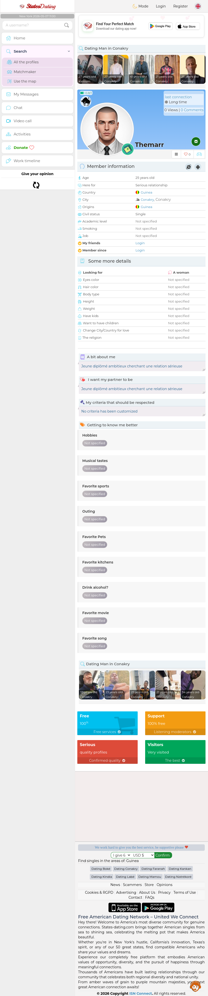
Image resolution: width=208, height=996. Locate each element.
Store (149, 885)
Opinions (164, 885)
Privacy (164, 892)
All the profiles (23, 62)
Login (161, 6)
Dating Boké (101, 869)
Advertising (126, 892)
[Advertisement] (141, 26)
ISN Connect (140, 993)
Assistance (195, 986)
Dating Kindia (101, 877)
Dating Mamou (149, 877)
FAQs (149, 897)
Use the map (21, 81)
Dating (37, 6)
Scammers (132, 885)
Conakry (147, 200)
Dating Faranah (153, 869)
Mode (140, 6)
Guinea (146, 192)
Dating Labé (125, 877)
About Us (147, 892)
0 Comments (192, 110)
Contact (135, 897)
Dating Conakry (126, 869)
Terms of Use (184, 892)
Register (180, 6)
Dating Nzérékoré (178, 877)
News (115, 885)
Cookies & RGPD (99, 892)
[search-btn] (66, 25)
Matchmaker (21, 71)
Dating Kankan (180, 869)
